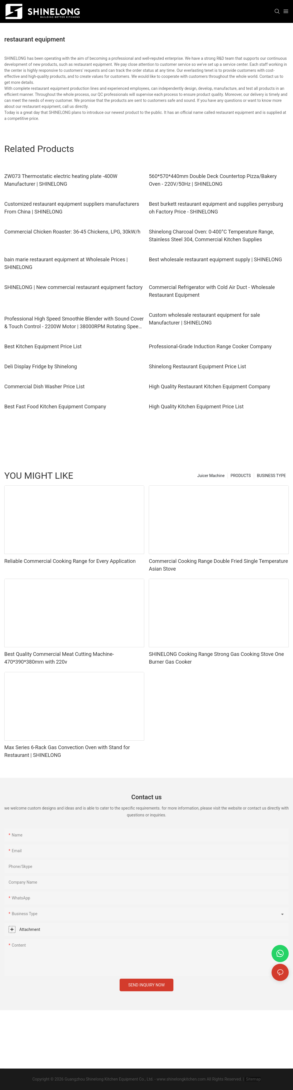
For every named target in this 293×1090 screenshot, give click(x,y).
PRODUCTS (241, 475)
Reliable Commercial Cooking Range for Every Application (70, 561)
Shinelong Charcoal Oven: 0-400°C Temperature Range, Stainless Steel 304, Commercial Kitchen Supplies (211, 235)
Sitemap (253, 1079)
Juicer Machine (211, 475)
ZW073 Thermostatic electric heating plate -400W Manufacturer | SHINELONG (60, 180)
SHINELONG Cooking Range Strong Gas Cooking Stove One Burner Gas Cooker (216, 658)
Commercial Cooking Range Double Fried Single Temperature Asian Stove (218, 565)
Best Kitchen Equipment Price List (43, 346)
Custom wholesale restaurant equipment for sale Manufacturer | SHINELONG (204, 319)
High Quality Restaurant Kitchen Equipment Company (209, 386)
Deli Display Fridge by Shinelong (40, 366)
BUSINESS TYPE (271, 475)
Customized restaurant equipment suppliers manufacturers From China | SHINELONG (71, 208)
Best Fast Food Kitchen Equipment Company (55, 406)
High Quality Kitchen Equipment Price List (196, 406)
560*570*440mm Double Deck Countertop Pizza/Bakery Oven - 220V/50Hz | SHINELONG (213, 180)
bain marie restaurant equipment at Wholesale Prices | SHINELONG (66, 263)
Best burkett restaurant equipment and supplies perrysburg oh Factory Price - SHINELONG (216, 208)
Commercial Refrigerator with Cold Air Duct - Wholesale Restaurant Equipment (212, 291)
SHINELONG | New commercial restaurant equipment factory (73, 287)
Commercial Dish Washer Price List (44, 386)
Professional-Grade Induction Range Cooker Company (210, 346)
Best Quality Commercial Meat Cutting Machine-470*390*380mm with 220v (59, 658)
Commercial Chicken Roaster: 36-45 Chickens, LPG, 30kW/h (72, 232)
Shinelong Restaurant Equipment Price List (197, 366)
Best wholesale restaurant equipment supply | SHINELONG (215, 259)
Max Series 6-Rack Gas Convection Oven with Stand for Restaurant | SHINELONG (67, 751)
